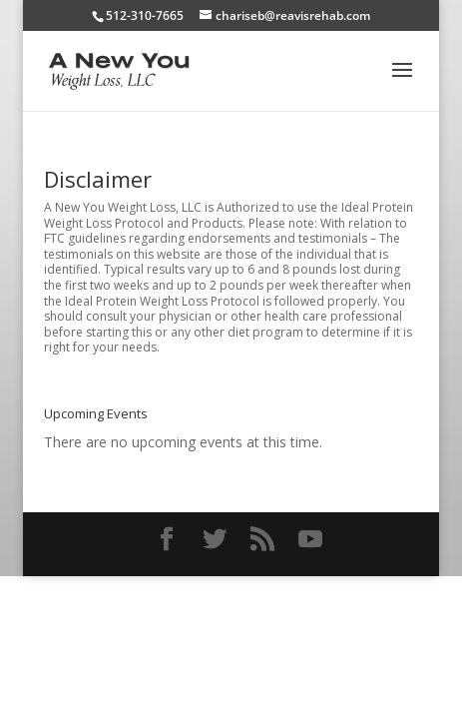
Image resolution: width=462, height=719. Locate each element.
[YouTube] (310, 539)
